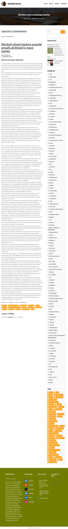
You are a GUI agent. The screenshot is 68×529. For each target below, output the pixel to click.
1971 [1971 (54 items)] (51, 392)
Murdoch (31, 307)
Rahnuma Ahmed (54, 312)
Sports (51, 345)
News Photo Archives (55, 269)
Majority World (53, 232)
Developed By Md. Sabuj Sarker (34, 527)
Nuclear (51, 272)
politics (51, 304)
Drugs (51, 143)
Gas (50, 169)
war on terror (53, 377)
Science (51, 322)
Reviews (51, 320)
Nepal (51, 259)
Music (51, 253)
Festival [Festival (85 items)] (61, 414)
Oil (50, 277)
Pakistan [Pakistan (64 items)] (52, 438)
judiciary (31, 305)
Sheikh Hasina (53, 330)
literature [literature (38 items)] (58, 431)
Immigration (52, 196)
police (5, 309)
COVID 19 (52, 114)
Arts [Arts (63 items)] (51, 395)
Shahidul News (14, 3)
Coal (50, 103)
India (50, 201)
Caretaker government (55, 87)
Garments (52, 167)
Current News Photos (55, 122)
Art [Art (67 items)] (57, 392)
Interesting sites (54, 204)
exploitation (52, 159)
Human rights (53, 191)
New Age (52, 261)
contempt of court (14, 305)
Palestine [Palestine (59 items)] (61, 438)
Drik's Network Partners (56, 140)
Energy (51, 154)
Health (51, 185)
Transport (52, 361)
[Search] (63, 32)
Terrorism (52, 359)
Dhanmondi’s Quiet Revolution (53, 46)
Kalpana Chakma (54, 214)
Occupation (52, 275)
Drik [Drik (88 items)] (51, 409)
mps (24, 307)
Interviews (52, 207)
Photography (53, 293)
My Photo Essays (54, 256)
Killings (51, 217)
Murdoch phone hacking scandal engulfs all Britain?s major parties (21, 47)
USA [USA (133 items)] (51, 457)
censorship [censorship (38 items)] (60, 397)
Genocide (52, 175)
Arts (50, 80)
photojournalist (53, 301)
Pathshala (52, 285)
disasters (52, 132)
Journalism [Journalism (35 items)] (60, 428)
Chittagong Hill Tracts (55, 95)
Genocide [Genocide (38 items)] (52, 419)
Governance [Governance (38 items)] (53, 421)
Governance (52, 180)
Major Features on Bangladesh (54, 229)
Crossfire (52, 117)
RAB (50, 309)
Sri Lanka (52, 348)
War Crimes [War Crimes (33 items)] (53, 462)
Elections (52, 151)
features (51, 162)
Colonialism (52, 106)
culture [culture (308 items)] (52, 404)
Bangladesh (52, 82)
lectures (51, 222)
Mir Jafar (52, 248)
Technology (52, 356)
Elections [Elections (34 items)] (52, 412)
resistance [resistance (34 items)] (53, 452)
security (51, 325)
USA (50, 369)
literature (51, 225)
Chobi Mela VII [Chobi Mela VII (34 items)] (54, 402)
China (51, 93)
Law (38, 305)
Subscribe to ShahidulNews (14, 31)
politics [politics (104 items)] (52, 448)
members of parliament (15, 307)
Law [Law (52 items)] (51, 431)
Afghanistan (52, 77)
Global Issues (53, 177)
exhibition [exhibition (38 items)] (52, 414)
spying (18, 309)
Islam (51, 212)
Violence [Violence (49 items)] (58, 457)
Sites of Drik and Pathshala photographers (56, 337)
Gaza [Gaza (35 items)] (60, 416)
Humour (51, 193)
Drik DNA (52, 138)
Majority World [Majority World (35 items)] (54, 433)
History (51, 188)
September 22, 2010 (39, 18)
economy (52, 146)
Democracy (52, 124)
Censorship (52, 90)
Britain (5, 305)
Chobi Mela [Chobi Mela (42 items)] (53, 400)
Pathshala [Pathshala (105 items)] (52, 440)
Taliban (51, 353)
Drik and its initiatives (55, 135)
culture (51, 119)
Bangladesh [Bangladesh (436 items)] (59, 395)
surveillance (26, 309)
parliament (39, 307)
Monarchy (52, 251)
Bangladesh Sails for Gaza (53, 44)
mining (51, 246)
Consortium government (56, 109)
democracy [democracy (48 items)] (53, 407)
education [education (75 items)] (59, 409)
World (51, 383)
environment (53, 156)
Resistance (52, 317)
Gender (51, 172)
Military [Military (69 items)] (59, 436)
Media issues (24, 302)
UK (33, 309)
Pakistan (51, 280)
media (17, 302)
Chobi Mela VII (53, 101)
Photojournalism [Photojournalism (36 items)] (54, 445)
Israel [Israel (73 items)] (51, 428)
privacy (11, 309)
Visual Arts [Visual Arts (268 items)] (53, 459)
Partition (51, 283)
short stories (53, 333)
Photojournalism (54, 296)
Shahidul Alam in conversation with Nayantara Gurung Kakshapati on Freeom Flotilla (55, 53)
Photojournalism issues (56, 298)
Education (52, 148)
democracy (23, 305)
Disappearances (54, 130)
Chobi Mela (52, 98)
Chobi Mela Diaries (51, 59)
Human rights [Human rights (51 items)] (53, 426)
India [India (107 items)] (62, 426)
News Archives (53, 267)
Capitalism (11, 302)
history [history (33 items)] (52, 424)
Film (50, 164)
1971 (50, 74)
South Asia (52, 340)
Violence (51, 372)
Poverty (51, 306)
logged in (10, 317)
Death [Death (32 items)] (59, 404)
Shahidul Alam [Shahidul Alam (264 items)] (54, 455)
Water (51, 380)
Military (51, 243)
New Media (52, 264)
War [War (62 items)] (61, 459)
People (51, 288)
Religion (51, 314)
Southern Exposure (54, 343)
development (53, 127)
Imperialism (52, 199)
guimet (51, 183)
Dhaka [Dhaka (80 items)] (62, 407)
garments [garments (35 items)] (52, 416)
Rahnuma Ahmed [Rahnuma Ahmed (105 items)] (54, 450)
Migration (52, 240)
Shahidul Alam (28, 18)
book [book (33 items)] (51, 397)
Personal (52, 291)
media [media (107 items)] (51, 436)
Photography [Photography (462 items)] (53, 443)
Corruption (52, 111)
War (50, 375)
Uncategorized (53, 367)
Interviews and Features (56, 209)
